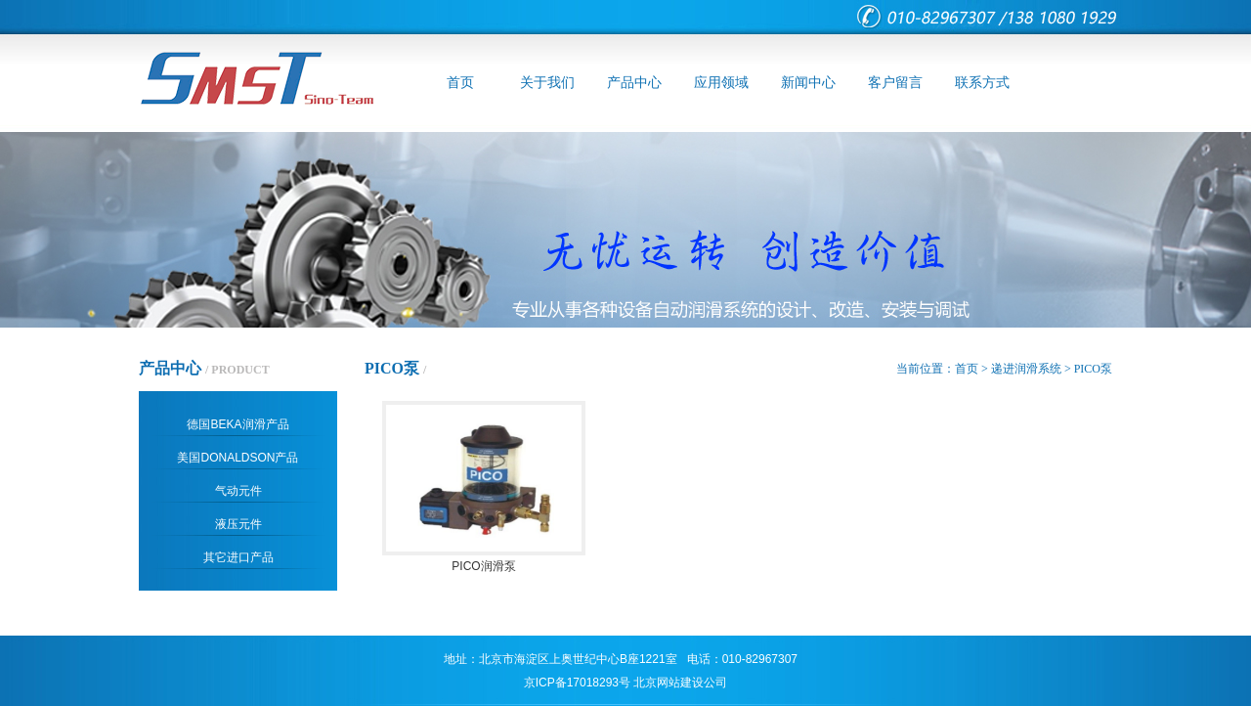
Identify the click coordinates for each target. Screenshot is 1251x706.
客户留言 (895, 82)
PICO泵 (1093, 368)
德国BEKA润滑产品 (237, 424)
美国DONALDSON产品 (237, 457)
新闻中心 (808, 82)
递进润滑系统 (1026, 368)
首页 (460, 82)
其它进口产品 (238, 557)
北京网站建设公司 (680, 682)
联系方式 (982, 82)
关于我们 (547, 82)
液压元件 (238, 524)
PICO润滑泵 (483, 559)
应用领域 (721, 82)
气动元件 (238, 491)
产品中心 (634, 82)
